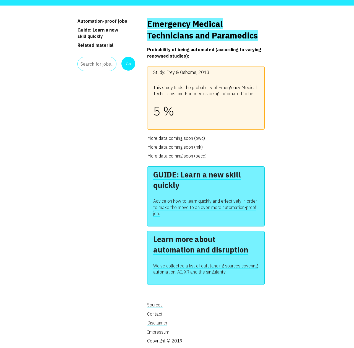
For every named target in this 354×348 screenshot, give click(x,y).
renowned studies (166, 56)
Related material (95, 45)
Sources (155, 305)
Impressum (158, 332)
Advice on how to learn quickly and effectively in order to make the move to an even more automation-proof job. (205, 207)
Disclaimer (157, 323)
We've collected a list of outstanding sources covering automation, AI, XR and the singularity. (205, 269)
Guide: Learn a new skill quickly (97, 33)
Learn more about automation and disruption (200, 244)
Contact (155, 314)
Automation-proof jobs (102, 21)
